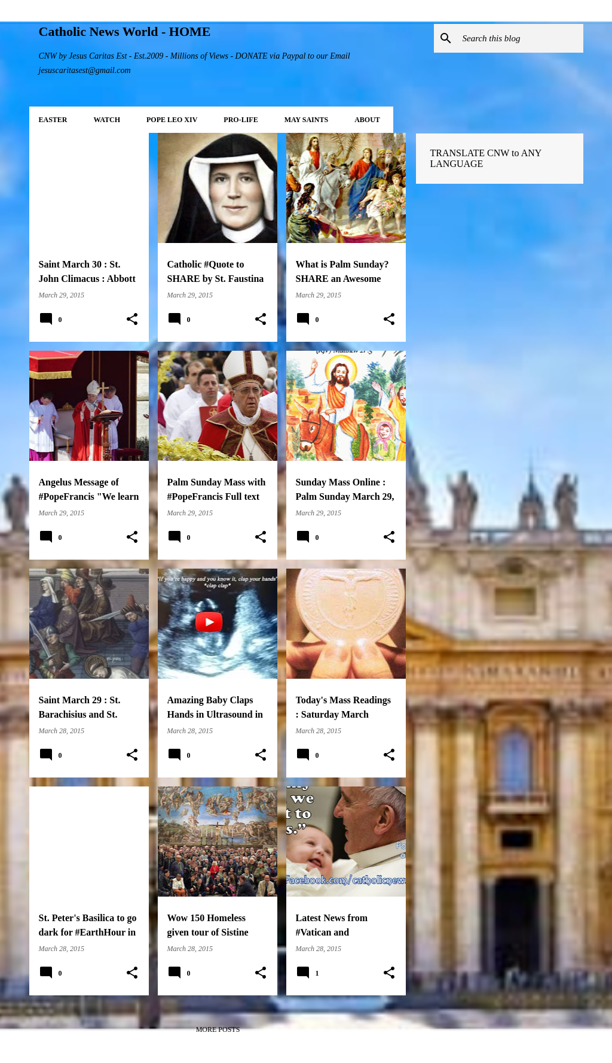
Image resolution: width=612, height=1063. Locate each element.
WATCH (107, 120)
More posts (218, 1029)
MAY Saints (306, 120)
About (367, 120)
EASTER (53, 120)
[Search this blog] (520, 38)
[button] (132, 319)
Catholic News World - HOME (125, 31)
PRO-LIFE (241, 120)
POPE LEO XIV (171, 120)
